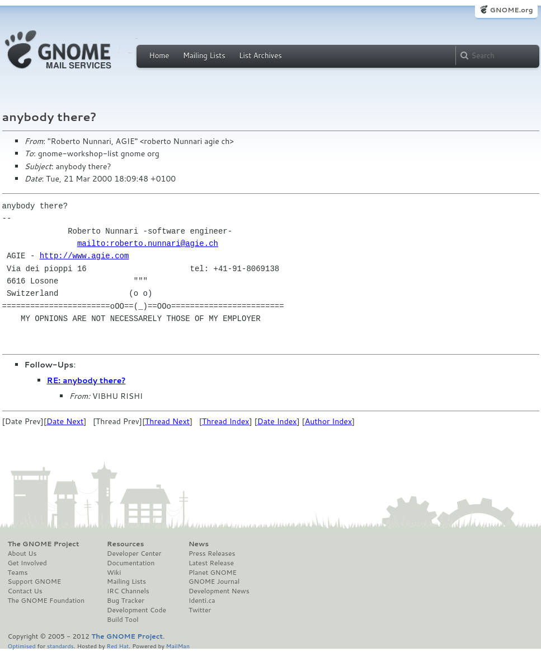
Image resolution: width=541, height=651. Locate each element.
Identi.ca (202, 600)
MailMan (178, 645)
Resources (125, 544)
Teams (18, 572)
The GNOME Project (43, 544)
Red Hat (117, 645)
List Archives (260, 55)
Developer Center (134, 553)
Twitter (200, 610)
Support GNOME (35, 581)
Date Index (277, 421)
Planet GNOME (213, 572)
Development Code (136, 610)
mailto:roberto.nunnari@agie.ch (147, 243)
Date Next (64, 421)
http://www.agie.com (84, 255)
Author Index (328, 421)
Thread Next (167, 421)
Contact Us (25, 591)
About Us (22, 553)
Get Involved (27, 563)
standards (60, 645)
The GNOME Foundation (46, 600)
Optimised (22, 645)
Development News (219, 591)
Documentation (130, 563)
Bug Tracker (125, 600)
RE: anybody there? (86, 380)
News (199, 544)
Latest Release (211, 563)
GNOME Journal (214, 581)
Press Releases (212, 553)
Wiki (114, 572)
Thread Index (226, 421)
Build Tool (122, 619)
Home (159, 55)
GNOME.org (511, 10)
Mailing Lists (204, 55)
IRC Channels (128, 591)
